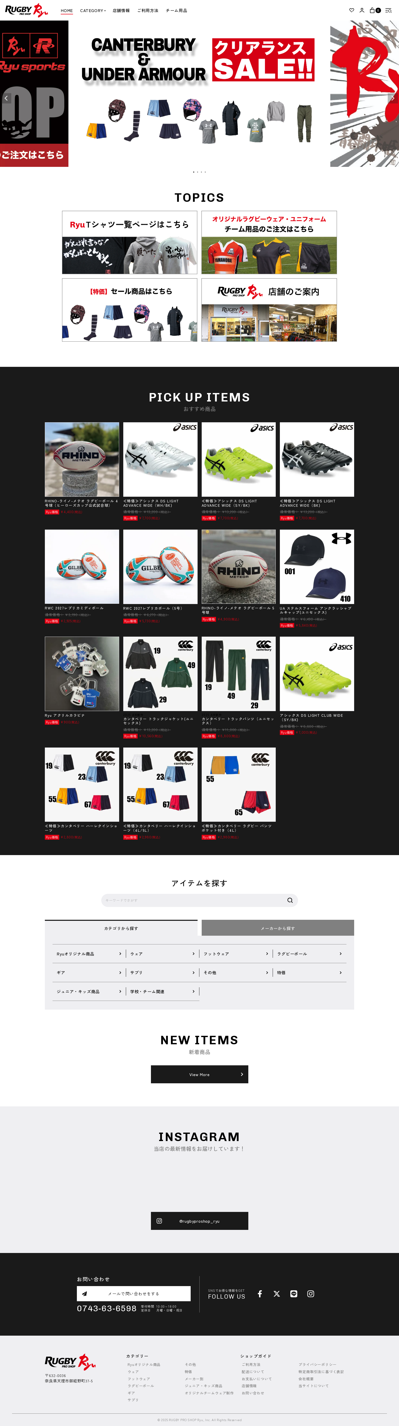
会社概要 (306, 1378)
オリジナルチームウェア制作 (209, 1393)
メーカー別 (194, 1378)
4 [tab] (205, 172)
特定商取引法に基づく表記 (321, 1371)
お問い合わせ (253, 1393)
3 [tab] (201, 172)
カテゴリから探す (121, 928)
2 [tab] (198, 172)
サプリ (133, 1400)
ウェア (133, 1371)
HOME (67, 10)
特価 (188, 1371)
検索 (290, 900)
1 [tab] (194, 172)
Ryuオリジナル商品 (144, 1364)
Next (393, 98)
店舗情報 (121, 10)
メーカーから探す (278, 928)
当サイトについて (314, 1385)
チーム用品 (176, 10)
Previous (6, 98)
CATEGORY (92, 10)
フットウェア (139, 1378)
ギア (131, 1393)
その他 (190, 1364)
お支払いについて (257, 1378)
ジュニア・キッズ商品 (204, 1385)
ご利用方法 (148, 10)
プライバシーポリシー (317, 1364)
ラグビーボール (141, 1385)
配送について (253, 1371)
